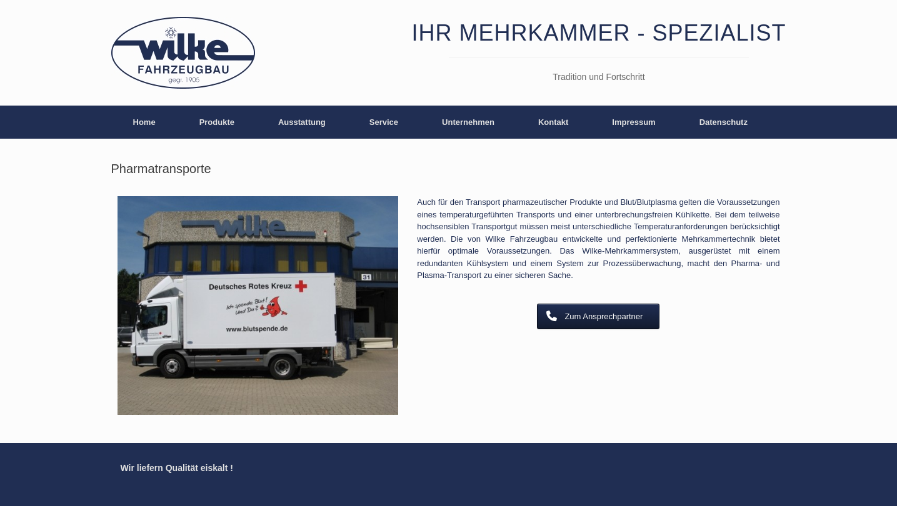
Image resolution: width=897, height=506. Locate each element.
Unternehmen (468, 122)
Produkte (216, 122)
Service (383, 122)
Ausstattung (302, 122)
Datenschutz (723, 122)
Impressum (633, 122)
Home (144, 122)
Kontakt (553, 122)
